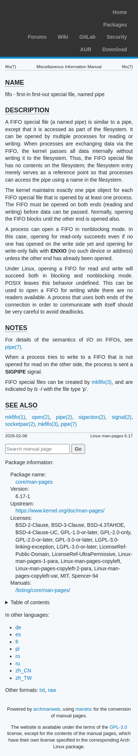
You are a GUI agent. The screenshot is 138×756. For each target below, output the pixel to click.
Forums (37, 37)
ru (17, 663)
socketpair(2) (20, 424)
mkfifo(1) (15, 417)
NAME (14, 82)
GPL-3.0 (118, 727)
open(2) (40, 417)
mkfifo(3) (102, 382)
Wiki (63, 37)
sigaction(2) (91, 417)
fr (17, 642)
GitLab (87, 37)
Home (120, 12)
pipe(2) (64, 417)
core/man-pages (34, 482)
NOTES (16, 328)
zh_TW (23, 678)
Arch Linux (40, 11)
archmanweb (46, 709)
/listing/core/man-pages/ (42, 590)
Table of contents (30, 602)
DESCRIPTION (27, 110)
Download (114, 49)
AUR (85, 49)
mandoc (83, 709)
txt (42, 690)
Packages (115, 25)
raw (52, 690)
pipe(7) (13, 347)
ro (17, 656)
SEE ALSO (21, 405)
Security (117, 37)
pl (17, 649)
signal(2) (121, 417)
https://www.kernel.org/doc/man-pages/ (60, 511)
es (18, 634)
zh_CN (23, 670)
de (18, 627)
